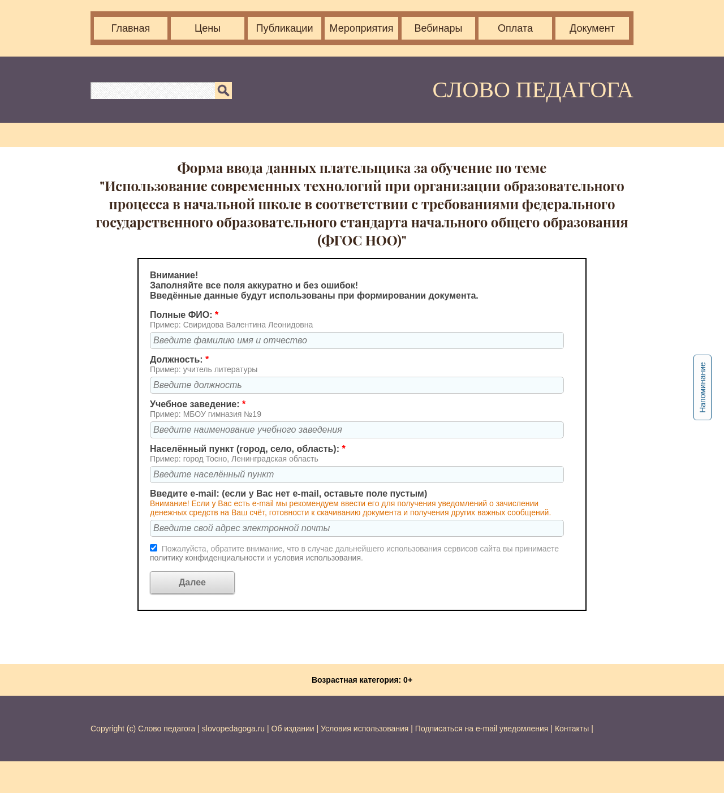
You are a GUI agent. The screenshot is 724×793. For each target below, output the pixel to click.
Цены (208, 28)
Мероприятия (362, 28)
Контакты (572, 728)
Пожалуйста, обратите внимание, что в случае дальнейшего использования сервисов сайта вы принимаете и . (354, 553)
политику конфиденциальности (208, 557)
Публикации (284, 28)
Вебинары (438, 28)
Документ (592, 28)
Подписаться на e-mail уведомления (482, 728)
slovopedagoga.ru (234, 728)
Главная (130, 28)
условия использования (317, 557)
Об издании (293, 728)
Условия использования (364, 728)
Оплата (515, 28)
